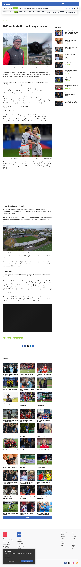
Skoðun (63, 541)
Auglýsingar (19, 541)
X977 (73, 546)
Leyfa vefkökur (27, 561)
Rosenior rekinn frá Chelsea (9, 435)
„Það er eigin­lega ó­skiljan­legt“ (9, 404)
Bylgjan (73, 543)
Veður (73, 541)
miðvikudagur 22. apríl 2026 (70, 4)
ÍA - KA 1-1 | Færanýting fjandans (10, 389)
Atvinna (73, 538)
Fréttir (62, 534)
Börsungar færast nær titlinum (26, 374)
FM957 (73, 545)
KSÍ (4, 338)
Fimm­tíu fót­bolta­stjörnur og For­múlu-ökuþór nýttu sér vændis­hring (10, 467)
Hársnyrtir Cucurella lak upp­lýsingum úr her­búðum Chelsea (71, 94)
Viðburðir (74, 540)
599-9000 (7, 547)
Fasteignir (74, 536)
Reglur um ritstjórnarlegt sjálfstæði (8, 541)
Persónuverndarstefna (7, 542)
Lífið (62, 540)
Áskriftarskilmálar (20, 546)
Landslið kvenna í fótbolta (18, 338)
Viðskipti (63, 536)
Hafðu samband (20, 543)
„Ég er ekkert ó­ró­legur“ (42, 389)
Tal (72, 548)
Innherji (73, 534)
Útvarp (62, 545)
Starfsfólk (19, 548)
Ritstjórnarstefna (20, 545)
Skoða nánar (7, 557)
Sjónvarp (63, 543)
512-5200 (21, 540)
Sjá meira (27, 517)
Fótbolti (9, 338)
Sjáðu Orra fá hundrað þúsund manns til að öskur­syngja (71, 56)
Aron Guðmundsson (7, 30)
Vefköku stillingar (11, 561)
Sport (62, 538)
